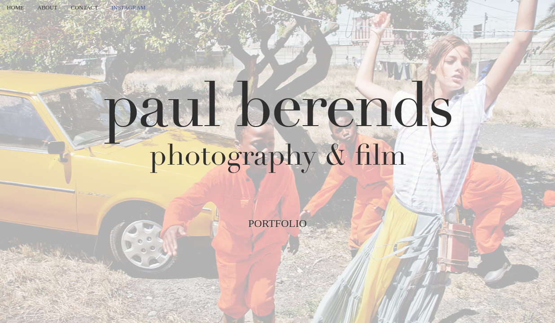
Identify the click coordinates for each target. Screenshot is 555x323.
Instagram (128, 7)
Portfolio (277, 223)
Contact (84, 7)
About (47, 7)
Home (15, 7)
